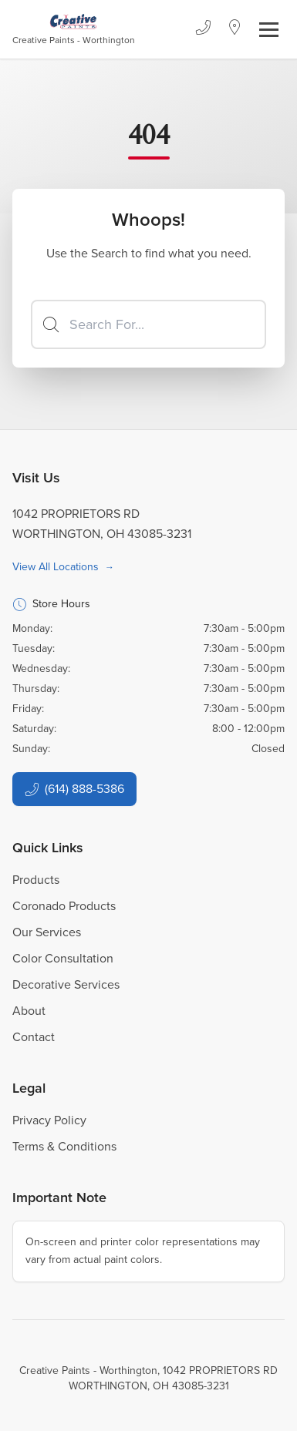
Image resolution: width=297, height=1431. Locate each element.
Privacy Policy (49, 1120)
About (29, 1011)
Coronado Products (64, 906)
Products (35, 879)
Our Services (46, 932)
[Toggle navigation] (269, 29)
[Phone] (203, 29)
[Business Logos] (73, 29)
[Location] (235, 29)
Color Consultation (62, 958)
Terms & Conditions (64, 1146)
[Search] (148, 324)
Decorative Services (66, 984)
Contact (33, 1037)
